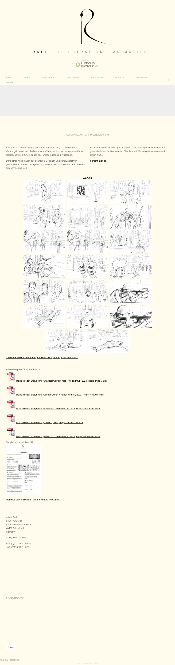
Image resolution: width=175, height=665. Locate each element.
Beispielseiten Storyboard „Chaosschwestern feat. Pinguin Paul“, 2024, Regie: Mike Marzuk (57, 381)
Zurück (87, 177)
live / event (73, 77)
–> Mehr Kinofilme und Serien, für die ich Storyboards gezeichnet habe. (42, 357)
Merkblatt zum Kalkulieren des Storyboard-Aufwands (32, 499)
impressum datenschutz (87, 663)
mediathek (141, 77)
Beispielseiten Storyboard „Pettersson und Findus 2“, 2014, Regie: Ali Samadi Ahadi (53, 436)
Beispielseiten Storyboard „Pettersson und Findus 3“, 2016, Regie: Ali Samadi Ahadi (53, 408)
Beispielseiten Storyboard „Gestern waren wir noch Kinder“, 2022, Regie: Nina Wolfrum (55, 394)
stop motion (48, 77)
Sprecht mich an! (98, 161)
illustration (97, 77)
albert (27, 77)
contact (10, 82)
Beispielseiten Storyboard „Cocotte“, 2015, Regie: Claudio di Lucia (44, 422)
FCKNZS (119, 77)
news (9, 77)
